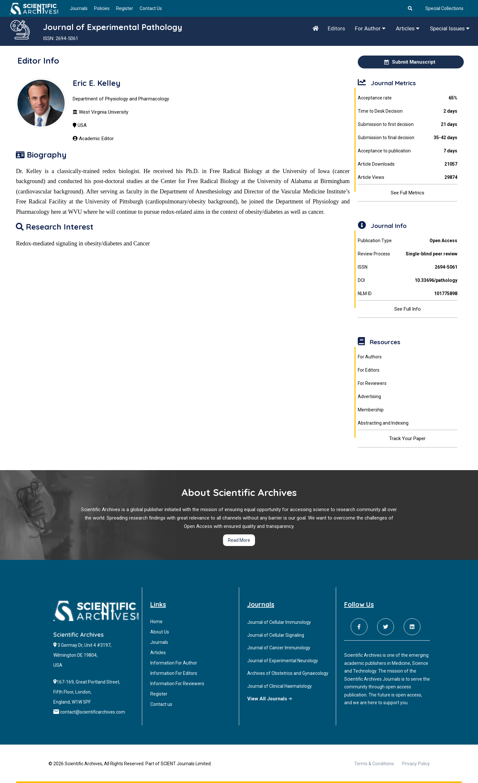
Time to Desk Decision (407, 111)
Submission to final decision (407, 137)
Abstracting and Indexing (383, 423)
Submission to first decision (407, 124)
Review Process (407, 254)
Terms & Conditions (374, 763)
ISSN (407, 267)
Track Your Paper (407, 438)
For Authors (370, 356)
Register (124, 8)
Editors (336, 28)
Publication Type (407, 240)
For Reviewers (372, 383)
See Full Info (407, 309)
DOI (407, 280)
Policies (102, 8)
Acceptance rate (407, 98)
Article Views (407, 177)
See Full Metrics (407, 193)
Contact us (161, 704)
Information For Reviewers (177, 683)
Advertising (369, 396)
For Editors (368, 370)
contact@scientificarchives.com (92, 712)
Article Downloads (407, 164)
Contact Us (151, 8)
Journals (79, 8)
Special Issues (450, 28)
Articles (408, 28)
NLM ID (407, 293)
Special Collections (444, 8)
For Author (370, 28)
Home (156, 621)
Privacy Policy (416, 763)
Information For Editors (173, 673)
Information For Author (173, 662)
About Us (159, 631)
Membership (371, 409)
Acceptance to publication (407, 151)
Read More (239, 540)
